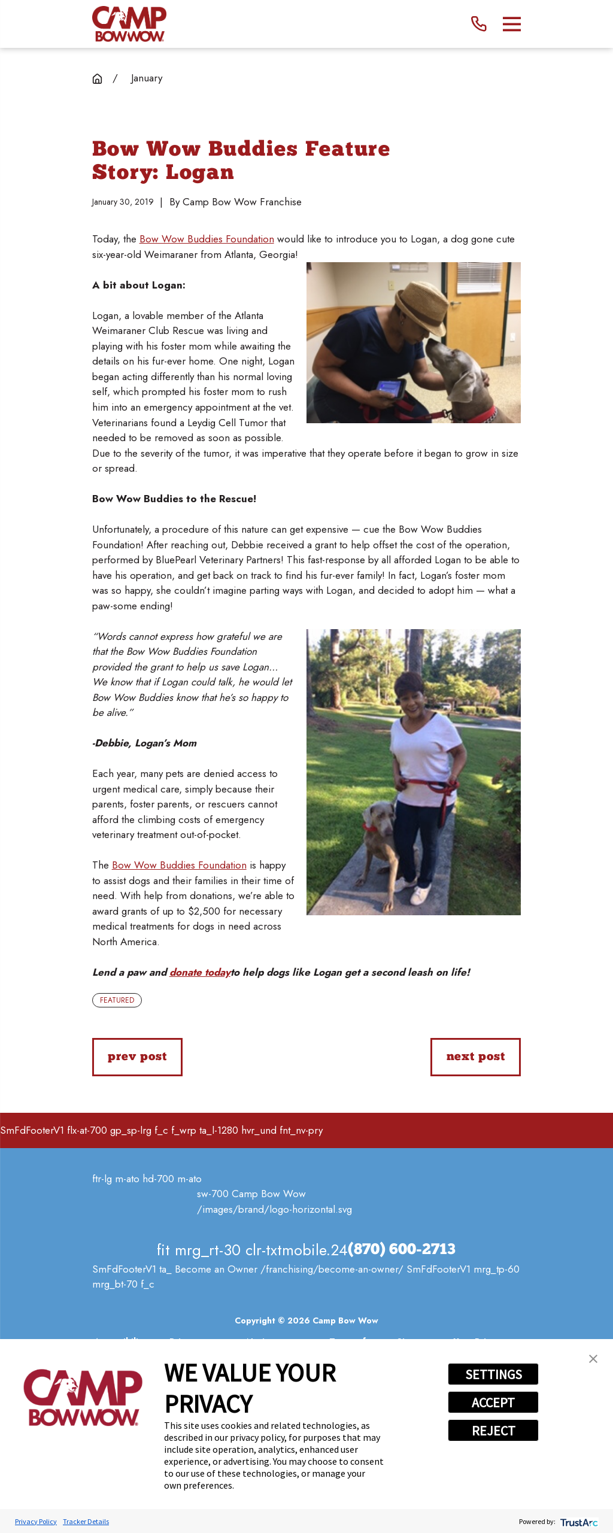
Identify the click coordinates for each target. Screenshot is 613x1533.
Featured (117, 1000)
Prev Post (137, 1057)
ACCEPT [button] (493, 1402)
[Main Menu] (512, 24)
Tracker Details (86, 1521)
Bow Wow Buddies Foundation (206, 239)
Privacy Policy (36, 1521)
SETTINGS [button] (493, 1374)
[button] (593, 1359)
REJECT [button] (493, 1430)
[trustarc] (578, 1521)
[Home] (129, 24)
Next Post (476, 1057)
